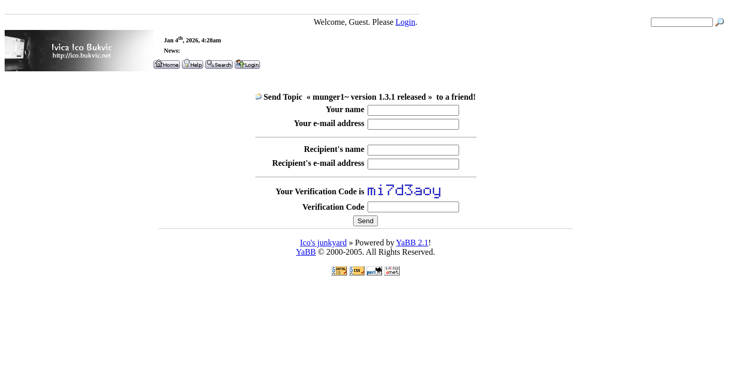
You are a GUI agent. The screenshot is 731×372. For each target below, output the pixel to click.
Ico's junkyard (323, 242)
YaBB (306, 251)
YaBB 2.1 (412, 242)
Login (405, 22)
